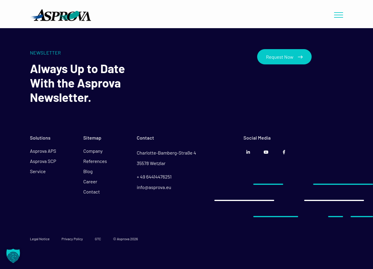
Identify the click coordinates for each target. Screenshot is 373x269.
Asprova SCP (43, 161)
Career (90, 181)
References (95, 161)
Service (38, 171)
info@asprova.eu (154, 187)
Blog (88, 171)
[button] (13, 256)
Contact (91, 191)
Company (93, 151)
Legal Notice (40, 239)
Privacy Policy (72, 239)
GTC (98, 239)
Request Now (284, 57)
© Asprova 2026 (125, 239)
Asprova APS (43, 151)
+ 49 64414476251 (154, 176)
